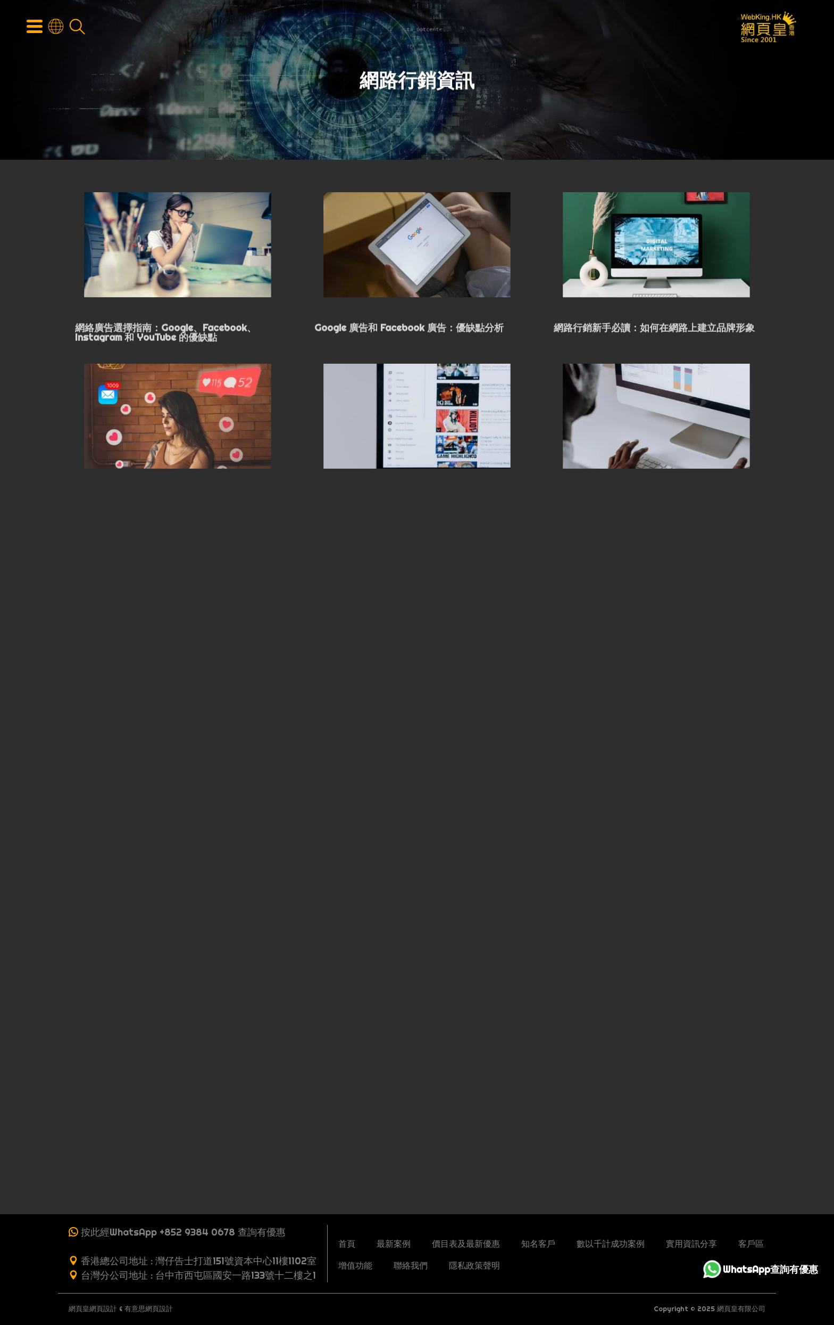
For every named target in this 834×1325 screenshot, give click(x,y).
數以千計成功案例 (611, 1243)
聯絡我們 (411, 1265)
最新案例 (394, 1243)
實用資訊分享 (691, 1243)
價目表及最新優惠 (466, 1243)
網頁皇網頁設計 (93, 1309)
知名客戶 (538, 1243)
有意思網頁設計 (148, 1309)
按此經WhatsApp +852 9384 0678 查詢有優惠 (183, 1232)
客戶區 (751, 1243)
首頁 (346, 1243)
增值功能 (355, 1265)
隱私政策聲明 (474, 1265)
